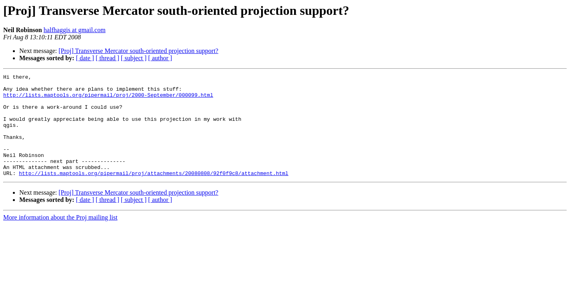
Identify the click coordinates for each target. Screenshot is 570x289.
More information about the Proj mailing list (60, 237)
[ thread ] (107, 58)
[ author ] (160, 58)
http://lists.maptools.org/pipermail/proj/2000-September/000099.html (108, 99)
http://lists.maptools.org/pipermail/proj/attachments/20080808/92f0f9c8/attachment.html (153, 193)
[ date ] (85, 58)
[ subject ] (134, 58)
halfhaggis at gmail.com (74, 29)
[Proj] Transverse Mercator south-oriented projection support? (139, 50)
